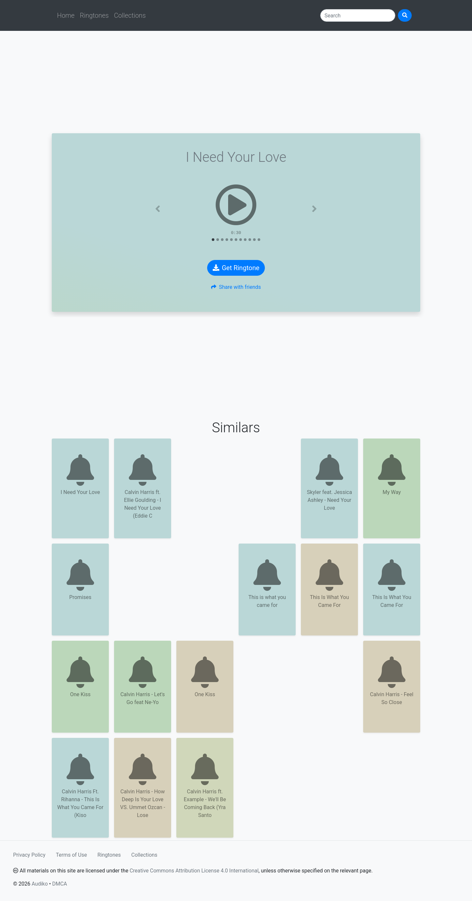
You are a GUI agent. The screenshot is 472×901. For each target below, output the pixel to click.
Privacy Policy (29, 855)
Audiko (39, 884)
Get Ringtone (236, 268)
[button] (157, 208)
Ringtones (94, 15)
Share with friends (236, 287)
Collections (130, 15)
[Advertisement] (236, 82)
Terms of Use (71, 855)
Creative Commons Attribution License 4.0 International (193, 871)
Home (65, 15)
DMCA (59, 884)
